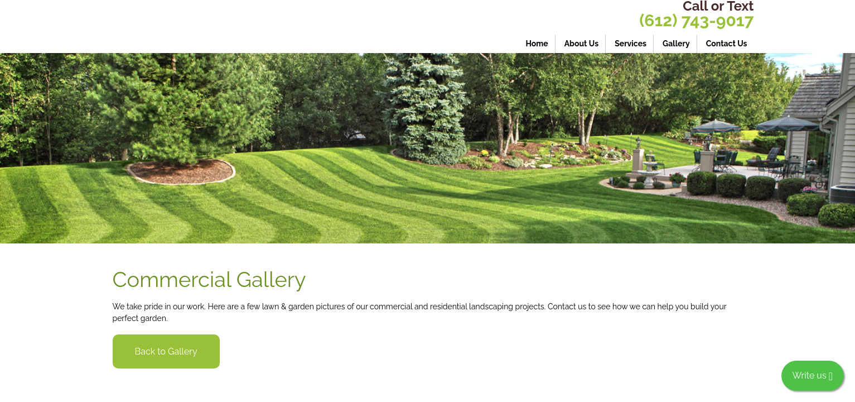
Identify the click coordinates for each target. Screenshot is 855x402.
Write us (813, 376)
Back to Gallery (166, 351)
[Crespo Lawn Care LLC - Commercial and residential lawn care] (202, 26)
